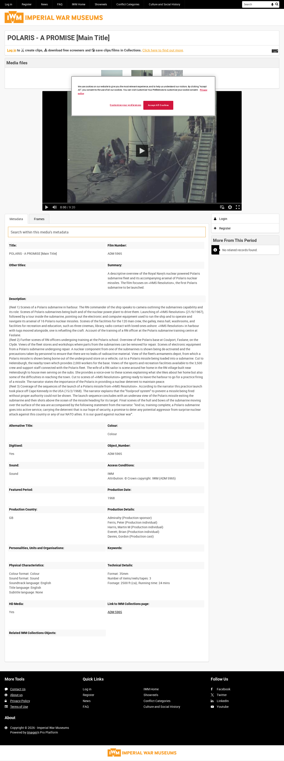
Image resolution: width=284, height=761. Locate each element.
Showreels (101, 4)
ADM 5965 (115, 612)
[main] (142, 348)
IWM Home (78, 4)
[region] (143, 96)
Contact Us (18, 689)
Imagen (32, 732)
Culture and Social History (164, 4)
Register (27, 4)
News (44, 4)
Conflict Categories (127, 4)
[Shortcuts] (275, 50)
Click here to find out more (162, 50)
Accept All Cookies (158, 105)
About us (16, 695)
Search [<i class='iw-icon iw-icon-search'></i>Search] (276, 4)
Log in (8, 4)
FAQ (59, 4)
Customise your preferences (125, 105)
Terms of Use (19, 706)
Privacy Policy (20, 701)
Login (220, 219)
